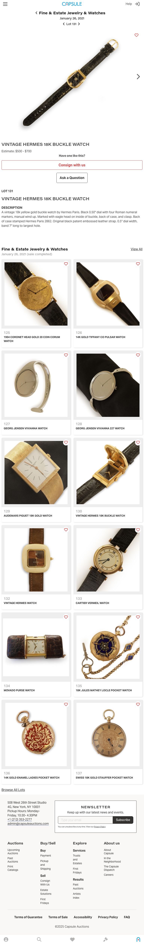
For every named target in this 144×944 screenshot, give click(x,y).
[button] (5, 4)
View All (136, 249)
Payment (45, 855)
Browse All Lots (13, 790)
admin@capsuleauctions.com (28, 824)
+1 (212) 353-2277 (20, 819)
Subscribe (123, 820)
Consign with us (71, 165)
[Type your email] (85, 820)
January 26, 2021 (72, 18)
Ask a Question (72, 178)
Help (129, 4)
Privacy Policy (99, 826)
